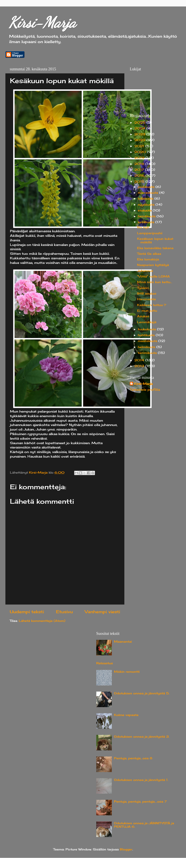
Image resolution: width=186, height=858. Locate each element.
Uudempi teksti (27, 611)
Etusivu (64, 611)
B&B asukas (146, 293)
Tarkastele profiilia (145, 389)
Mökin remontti (127, 671)
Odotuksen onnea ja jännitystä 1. (141, 780)
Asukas (143, 316)
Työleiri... (144, 288)
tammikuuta (148, 353)
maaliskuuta (148, 341)
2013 (139, 366)
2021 (139, 146)
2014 (139, 360)
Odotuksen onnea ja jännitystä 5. (142, 693)
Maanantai (123, 641)
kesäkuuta (146, 222)
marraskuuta (148, 192)
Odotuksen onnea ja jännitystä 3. (141, 736)
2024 (140, 128)
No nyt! (143, 227)
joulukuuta (147, 187)
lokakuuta (146, 198)
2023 (140, 134)
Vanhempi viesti (102, 611)
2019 (140, 158)
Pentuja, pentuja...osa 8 (133, 758)
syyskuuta (147, 204)
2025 (140, 122)
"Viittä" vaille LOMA (153, 276)
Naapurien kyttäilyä (153, 265)
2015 (140, 181)
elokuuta (145, 210)
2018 (139, 164)
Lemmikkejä (146, 322)
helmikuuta (147, 347)
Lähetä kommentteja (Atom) (42, 621)
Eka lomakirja (148, 259)
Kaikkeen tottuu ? (151, 305)
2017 (139, 169)
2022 (140, 140)
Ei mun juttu (147, 310)
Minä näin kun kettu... (154, 282)
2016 (140, 175)
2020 (140, 152)
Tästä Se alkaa (149, 253)
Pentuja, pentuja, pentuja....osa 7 (140, 801)
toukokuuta (147, 329)
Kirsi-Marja (42, 22)
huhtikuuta (147, 335)
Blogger (126, 849)
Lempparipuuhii (149, 233)
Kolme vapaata (126, 715)
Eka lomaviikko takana (155, 248)
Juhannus (145, 271)
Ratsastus (104, 663)
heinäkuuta (147, 216)
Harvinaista (146, 299)
